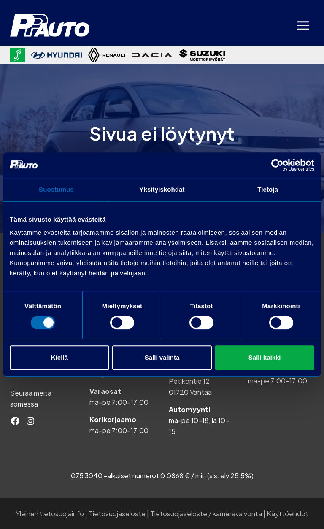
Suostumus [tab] (56, 189)
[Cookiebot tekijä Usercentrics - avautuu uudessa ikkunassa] (277, 165)
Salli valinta (162, 357)
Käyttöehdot (287, 513)
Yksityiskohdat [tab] (161, 189)
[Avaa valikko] (303, 25)
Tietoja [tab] (267, 189)
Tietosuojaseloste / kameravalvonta (206, 513)
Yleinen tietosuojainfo (50, 513)
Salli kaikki (264, 357)
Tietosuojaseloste (117, 513)
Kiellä (59, 357)
